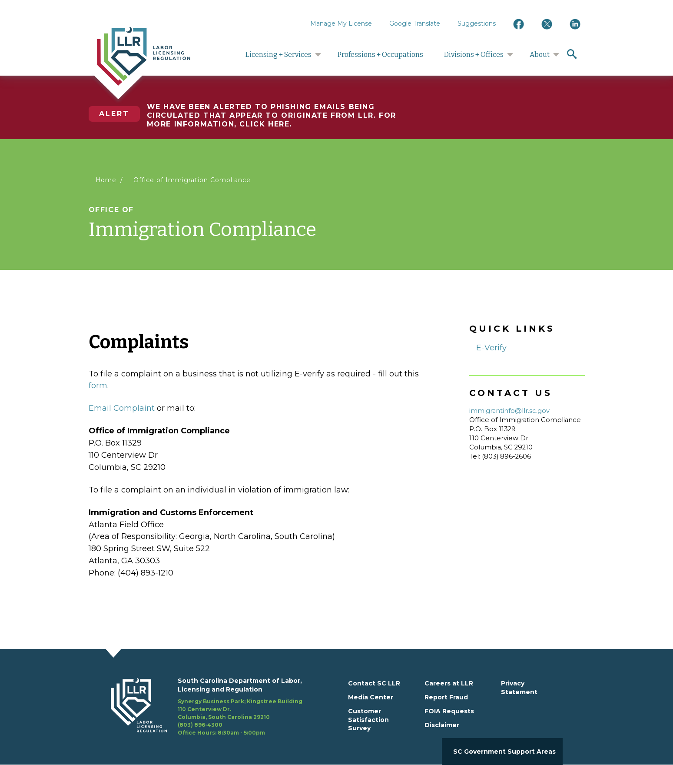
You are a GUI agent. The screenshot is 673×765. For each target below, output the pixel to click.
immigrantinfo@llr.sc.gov (509, 411)
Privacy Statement (519, 687)
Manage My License (341, 23)
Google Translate (414, 23)
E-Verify (491, 348)
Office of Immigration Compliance (191, 180)
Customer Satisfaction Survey (368, 719)
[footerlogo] (144, 707)
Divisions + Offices (474, 54)
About (540, 54)
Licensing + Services (278, 54)
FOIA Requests (449, 711)
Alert (114, 114)
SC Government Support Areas (504, 751)
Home (106, 180)
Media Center (370, 697)
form (98, 385)
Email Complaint (122, 408)
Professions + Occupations (380, 54)
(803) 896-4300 (200, 725)
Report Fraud (446, 697)
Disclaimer (441, 725)
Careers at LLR (448, 683)
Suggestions (477, 23)
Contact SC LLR (374, 683)
